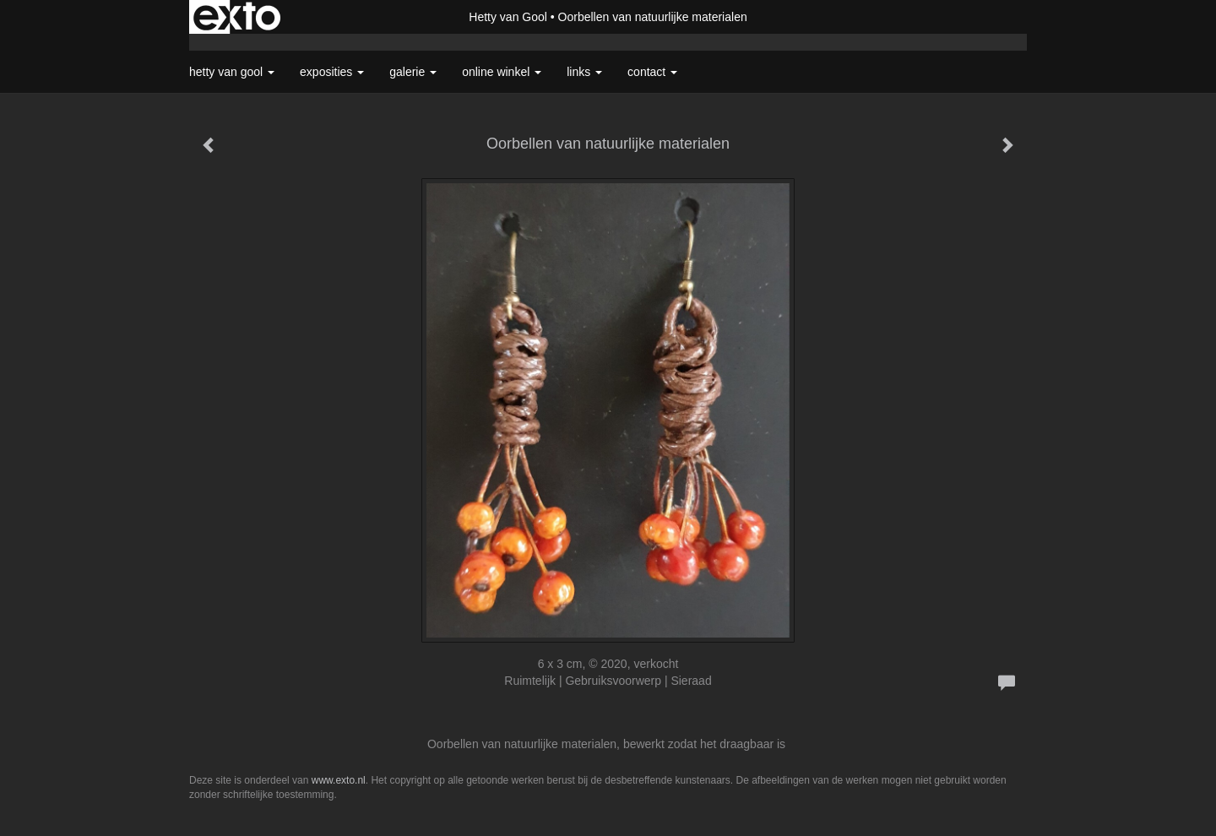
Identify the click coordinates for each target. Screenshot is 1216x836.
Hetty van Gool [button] (231, 72)
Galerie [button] (413, 72)
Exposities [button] (332, 72)
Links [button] (584, 72)
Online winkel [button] (501, 72)
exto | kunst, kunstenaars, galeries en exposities (237, 17)
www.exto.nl (339, 780)
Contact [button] (652, 72)
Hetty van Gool (508, 17)
